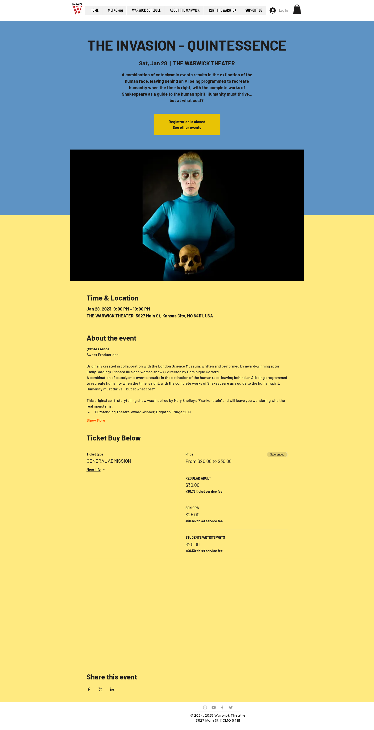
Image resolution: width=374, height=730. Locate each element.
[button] (297, 9)
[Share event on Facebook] (89, 689)
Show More (96, 420)
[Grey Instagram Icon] (205, 707)
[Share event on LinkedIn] (112, 689)
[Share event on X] (100, 689)
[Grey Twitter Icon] (230, 707)
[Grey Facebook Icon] (222, 707)
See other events (187, 127)
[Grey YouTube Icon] (213, 707)
